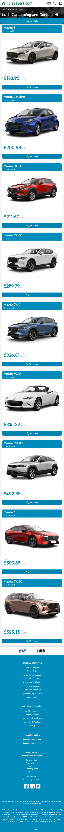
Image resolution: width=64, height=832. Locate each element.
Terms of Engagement (32, 686)
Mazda (22, 9)
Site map (32, 725)
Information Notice (32, 678)
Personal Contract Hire (32, 743)
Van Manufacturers (32, 714)
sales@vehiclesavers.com (32, 755)
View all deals (32, 87)
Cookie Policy (32, 697)
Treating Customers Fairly (32, 693)
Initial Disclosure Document (32, 675)
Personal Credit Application (32, 718)
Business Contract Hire (32, 739)
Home (3, 9)
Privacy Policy (32, 671)
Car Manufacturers (32, 711)
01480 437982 (31, 752)
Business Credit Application (32, 722)
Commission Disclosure (32, 682)
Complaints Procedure (32, 689)
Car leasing (12, 9)
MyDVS (35, 830)
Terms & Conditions (32, 667)
